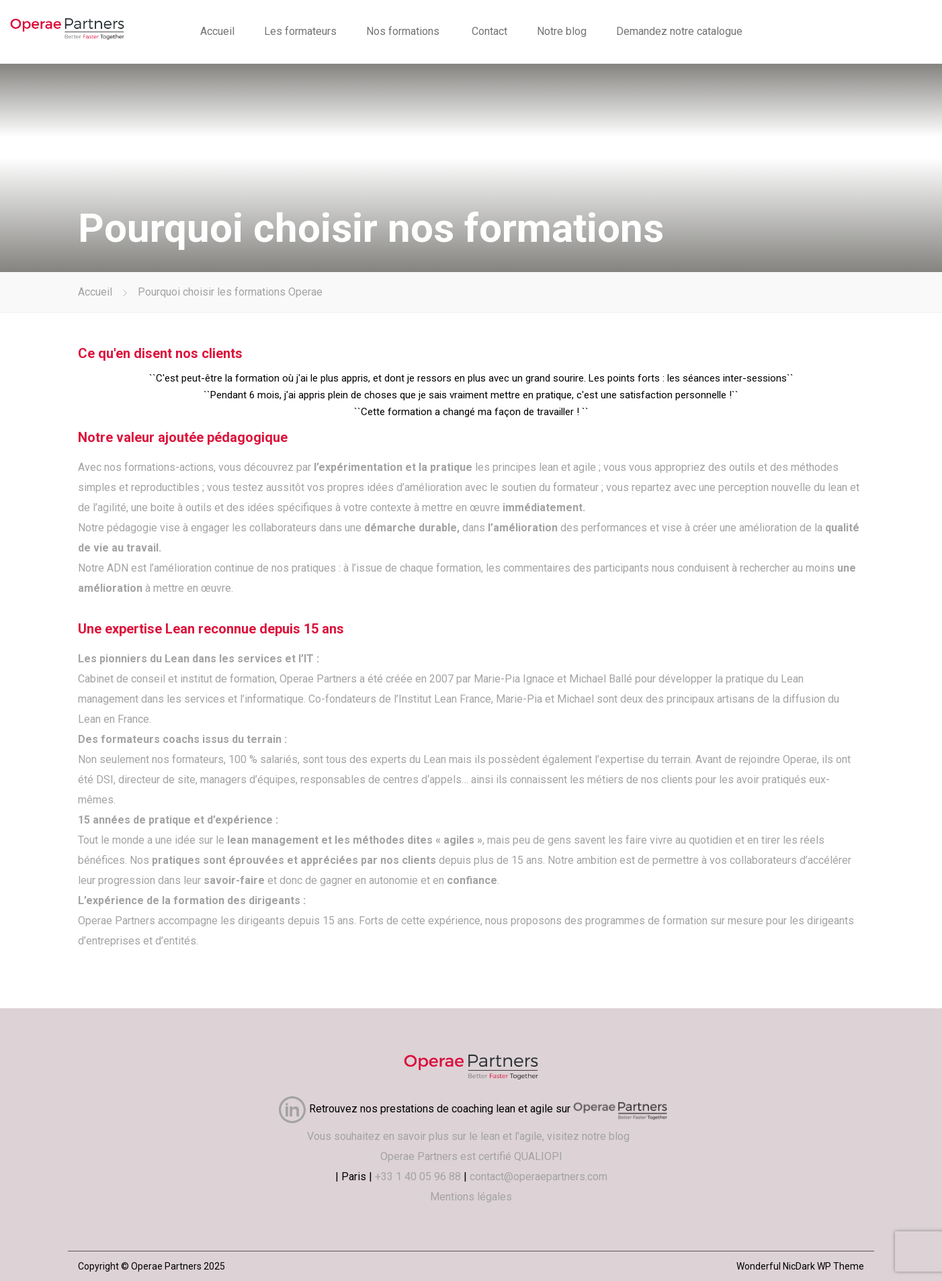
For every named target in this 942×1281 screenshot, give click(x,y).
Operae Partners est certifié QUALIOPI (471, 1156)
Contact (489, 31)
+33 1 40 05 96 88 (418, 1176)
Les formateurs (300, 31)
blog (622, 1136)
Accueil (217, 31)
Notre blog (562, 31)
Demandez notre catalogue (679, 31)
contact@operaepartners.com (538, 1176)
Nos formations (402, 31)
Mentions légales (471, 1196)
